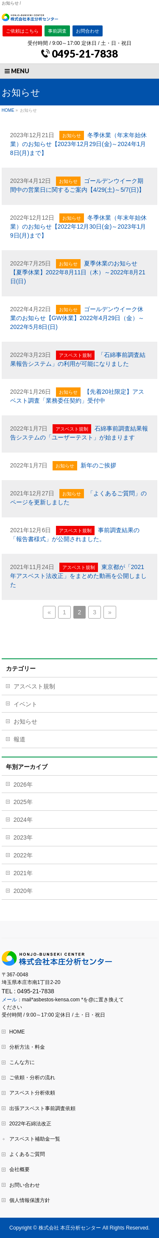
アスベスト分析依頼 (32, 1093)
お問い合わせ (24, 1185)
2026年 (23, 784)
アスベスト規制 (75, 355)
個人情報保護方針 (29, 1200)
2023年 (23, 837)
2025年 (23, 802)
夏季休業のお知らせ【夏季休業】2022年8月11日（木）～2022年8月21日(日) (77, 272)
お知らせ (71, 135)
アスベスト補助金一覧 (34, 1139)
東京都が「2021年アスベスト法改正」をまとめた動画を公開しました (78, 576)
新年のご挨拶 (98, 465)
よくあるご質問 (27, 1154)
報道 (19, 739)
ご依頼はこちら (22, 30)
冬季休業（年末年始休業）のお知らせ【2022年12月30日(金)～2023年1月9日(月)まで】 (78, 226)
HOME (17, 1032)
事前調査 (57, 30)
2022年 (23, 855)
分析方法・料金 (27, 1047)
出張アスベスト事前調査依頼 (42, 1108)
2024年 (23, 819)
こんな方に (22, 1062)
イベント (25, 704)
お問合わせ (87, 30)
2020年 (23, 890)
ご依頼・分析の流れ (32, 1077)
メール (9, 1000)
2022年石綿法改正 (30, 1124)
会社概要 (19, 1169)
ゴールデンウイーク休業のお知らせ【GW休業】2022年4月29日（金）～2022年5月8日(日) (77, 318)
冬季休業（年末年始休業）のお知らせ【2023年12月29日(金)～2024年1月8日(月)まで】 (78, 144)
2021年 (23, 873)
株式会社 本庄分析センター (70, 1228)
